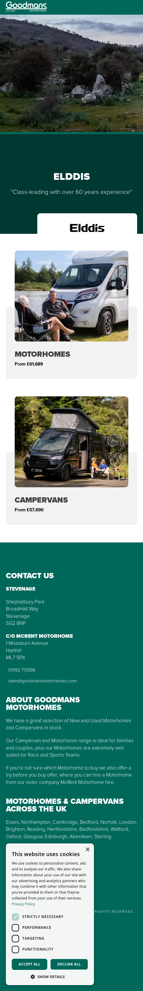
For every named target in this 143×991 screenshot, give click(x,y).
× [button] (87, 850)
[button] (50, 976)
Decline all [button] (69, 964)
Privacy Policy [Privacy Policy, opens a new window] (23, 904)
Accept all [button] (30, 964)
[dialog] (50, 914)
